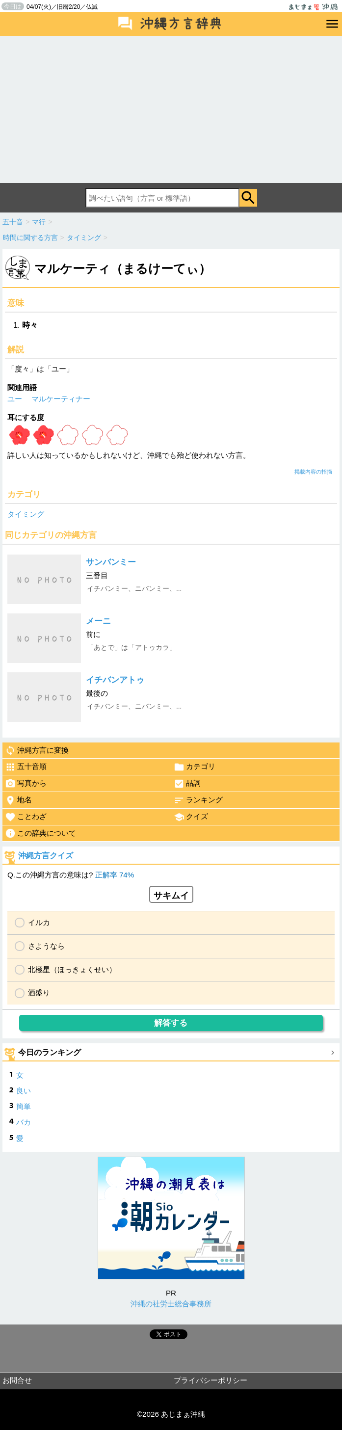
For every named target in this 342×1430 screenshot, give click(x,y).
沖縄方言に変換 (37, 750)
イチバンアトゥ (115, 680)
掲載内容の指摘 (313, 472)
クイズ (191, 817)
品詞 (187, 783)
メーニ (98, 621)
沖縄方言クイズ (45, 855)
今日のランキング (49, 1052)
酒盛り (39, 992)
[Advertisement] (171, 109)
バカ (23, 1122)
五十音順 (26, 767)
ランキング (198, 800)
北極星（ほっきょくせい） (72, 969)
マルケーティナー (60, 399)
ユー (14, 399)
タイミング (25, 514)
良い (23, 1090)
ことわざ (26, 817)
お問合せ (17, 1380)
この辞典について (40, 833)
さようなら (46, 946)
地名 (18, 800)
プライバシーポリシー (210, 1380)
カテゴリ (194, 767)
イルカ (39, 922)
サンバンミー (111, 562)
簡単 (23, 1106)
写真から (26, 783)
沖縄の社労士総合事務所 (171, 1303)
